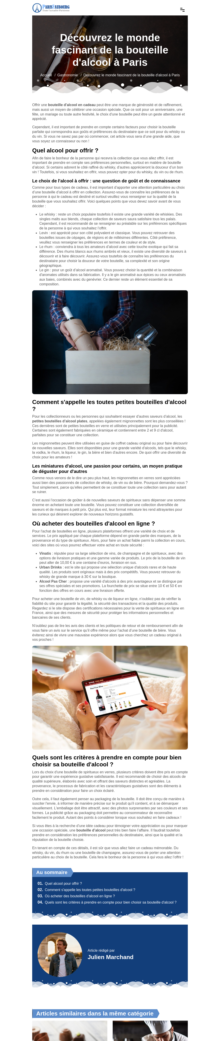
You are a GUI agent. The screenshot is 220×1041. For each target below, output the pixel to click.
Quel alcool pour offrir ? (60, 883)
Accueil (46, 75)
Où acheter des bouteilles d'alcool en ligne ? (76, 896)
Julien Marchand (110, 957)
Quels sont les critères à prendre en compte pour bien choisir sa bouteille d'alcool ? (107, 902)
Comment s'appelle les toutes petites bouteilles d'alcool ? (86, 890)
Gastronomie (67, 75)
